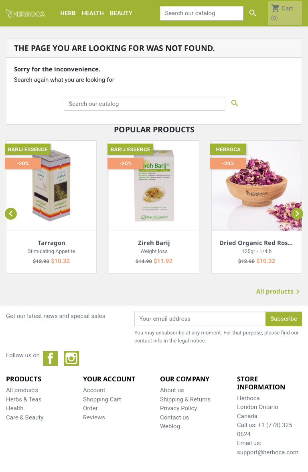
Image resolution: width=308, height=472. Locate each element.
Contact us (174, 417)
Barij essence (28, 149)
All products (279, 292)
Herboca (228, 149)
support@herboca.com (267, 452)
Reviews (94, 417)
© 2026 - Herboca (154, 461)
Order (90, 408)
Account (94, 390)
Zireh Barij (154, 243)
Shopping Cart (102, 399)
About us (172, 390)
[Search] (201, 13)
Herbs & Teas (23, 399)
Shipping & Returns (185, 399)
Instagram (71, 358)
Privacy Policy (178, 408)
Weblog (170, 426)
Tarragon (51, 243)
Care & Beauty (24, 417)
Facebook (50, 358)
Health (15, 408)
